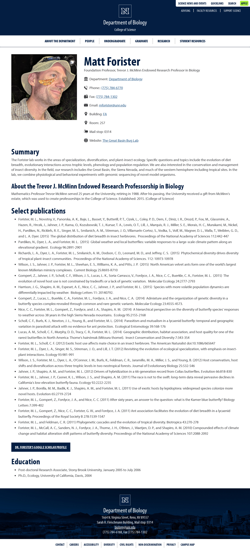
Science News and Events (192, 3)
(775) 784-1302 (106, 96)
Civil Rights (126, 544)
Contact (59, 544)
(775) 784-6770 (112, 88)
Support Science (232, 11)
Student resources (192, 41)
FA (105, 114)
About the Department (60, 41)
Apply (244, 3)
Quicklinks (217, 3)
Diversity (109, 544)
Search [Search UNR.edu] (232, 3)
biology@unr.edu (125, 527)
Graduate (141, 41)
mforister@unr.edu (112, 105)
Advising (185, 11)
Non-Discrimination (150, 544)
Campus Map (188, 544)
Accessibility (91, 544)
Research (164, 41)
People (89, 41)
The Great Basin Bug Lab (120, 140)
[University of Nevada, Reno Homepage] (125, 500)
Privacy (171, 544)
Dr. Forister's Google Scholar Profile (41, 447)
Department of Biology (125, 79)
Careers (74, 544)
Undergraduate (114, 41)
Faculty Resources (207, 11)
